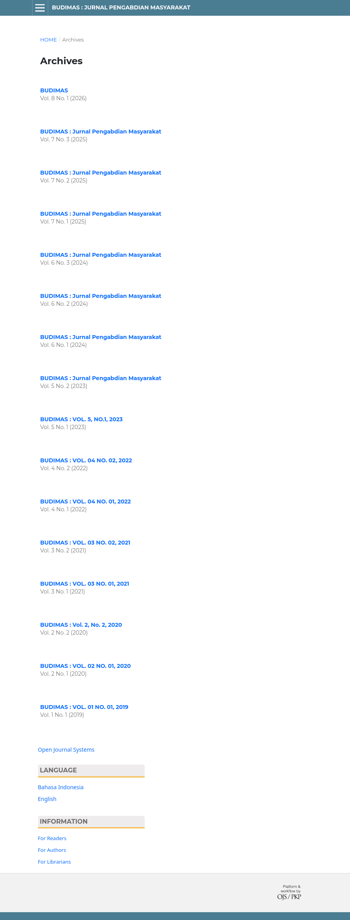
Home (48, 39)
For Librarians (54, 861)
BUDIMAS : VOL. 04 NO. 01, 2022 (85, 501)
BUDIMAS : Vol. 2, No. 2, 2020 (81, 624)
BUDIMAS (54, 90)
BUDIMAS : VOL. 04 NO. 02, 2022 (86, 460)
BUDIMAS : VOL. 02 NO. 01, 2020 (85, 665)
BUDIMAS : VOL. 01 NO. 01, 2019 (84, 707)
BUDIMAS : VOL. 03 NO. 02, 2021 (85, 542)
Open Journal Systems (66, 749)
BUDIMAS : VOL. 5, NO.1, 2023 (81, 419)
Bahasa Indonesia (61, 787)
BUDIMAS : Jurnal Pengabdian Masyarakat (100, 131)
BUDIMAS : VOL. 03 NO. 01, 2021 (84, 583)
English (47, 799)
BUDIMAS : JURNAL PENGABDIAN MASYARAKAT (121, 7)
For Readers (52, 838)
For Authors (52, 849)
